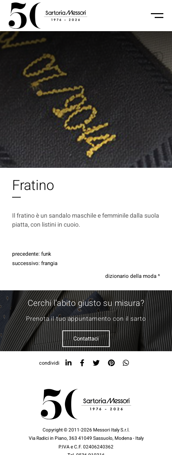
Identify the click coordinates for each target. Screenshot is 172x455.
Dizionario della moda (130, 276)
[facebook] (82, 363)
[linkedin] (68, 363)
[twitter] (96, 363)
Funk (46, 254)
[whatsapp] (126, 363)
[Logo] (48, 15)
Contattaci (86, 339)
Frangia (49, 263)
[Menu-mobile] (157, 15)
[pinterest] (111, 363)
